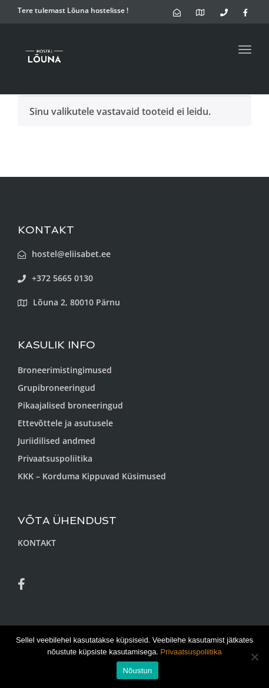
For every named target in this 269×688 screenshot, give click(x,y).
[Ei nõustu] (254, 657)
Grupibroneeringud (56, 387)
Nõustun (137, 670)
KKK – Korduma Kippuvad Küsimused (92, 476)
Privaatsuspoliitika (55, 458)
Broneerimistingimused (65, 370)
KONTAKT (37, 542)
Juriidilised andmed (56, 440)
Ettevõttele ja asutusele (65, 423)
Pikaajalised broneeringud (70, 405)
